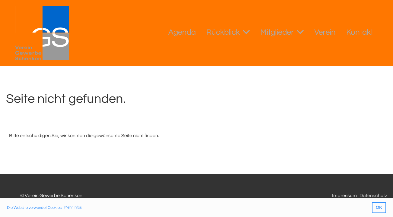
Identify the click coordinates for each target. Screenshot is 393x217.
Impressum (344, 195)
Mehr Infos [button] (73, 207)
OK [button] (379, 207)
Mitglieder (282, 31)
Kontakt (359, 32)
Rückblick (228, 31)
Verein (325, 32)
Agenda (182, 32)
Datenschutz (373, 195)
